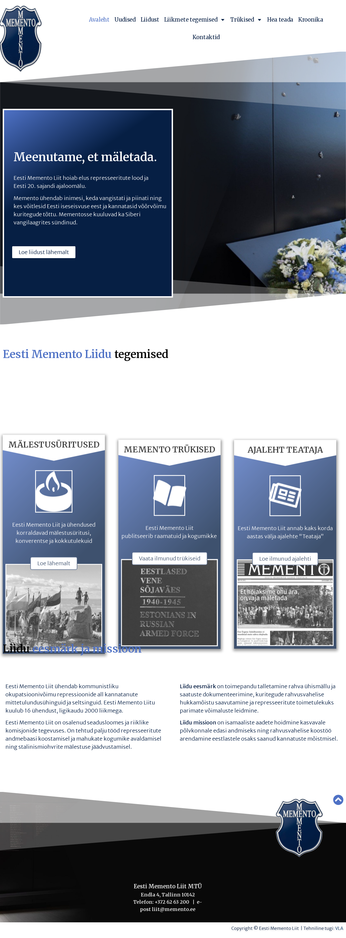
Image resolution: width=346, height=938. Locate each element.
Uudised (125, 19)
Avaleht (99, 19)
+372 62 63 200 (172, 902)
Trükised (246, 19)
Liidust (150, 19)
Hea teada (280, 19)
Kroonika (310, 19)
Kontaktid (206, 37)
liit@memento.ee (172, 909)
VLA (339, 928)
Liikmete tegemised (195, 19)
